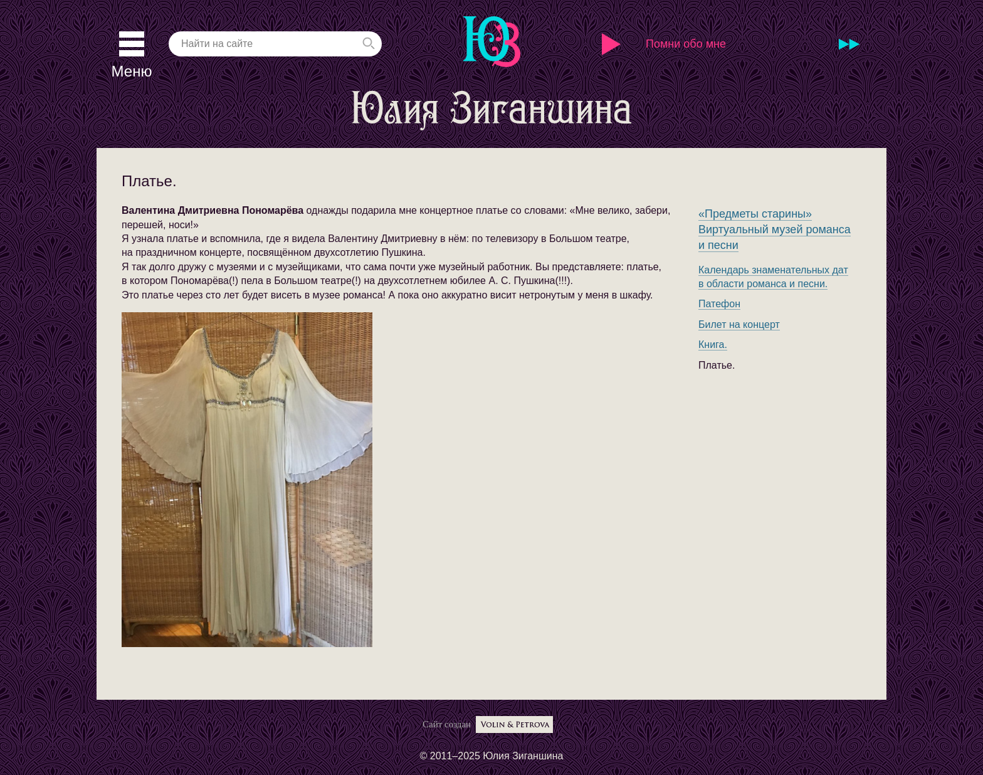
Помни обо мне (686, 44)
